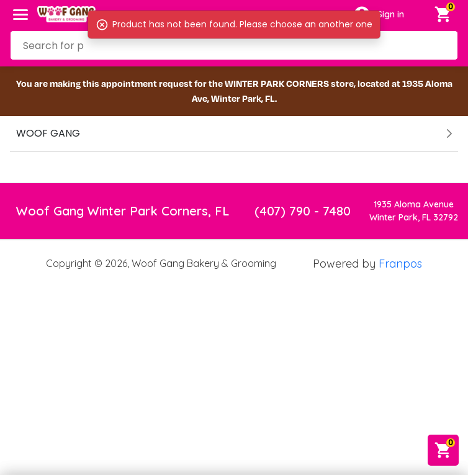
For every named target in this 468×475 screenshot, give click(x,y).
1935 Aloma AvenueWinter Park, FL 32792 (413, 211)
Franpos (400, 263)
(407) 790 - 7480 (302, 211)
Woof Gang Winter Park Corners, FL (122, 211)
